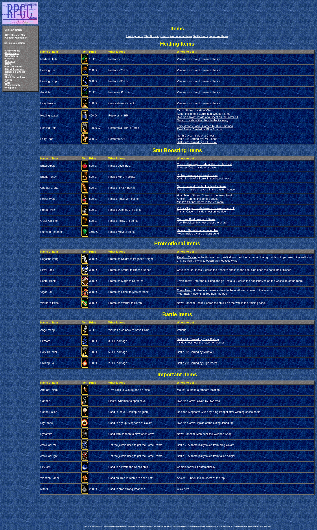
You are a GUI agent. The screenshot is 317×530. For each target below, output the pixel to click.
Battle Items (200, 36)
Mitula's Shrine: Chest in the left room (200, 202)
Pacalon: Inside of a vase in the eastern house (206, 189)
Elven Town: (184, 281)
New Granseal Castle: (190, 303)
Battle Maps (12, 53)
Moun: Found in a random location (198, 389)
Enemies (10, 61)
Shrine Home (12, 50)
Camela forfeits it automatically (196, 467)
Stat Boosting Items (156, 36)
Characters (11, 56)
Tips (7, 82)
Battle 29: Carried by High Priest (197, 363)
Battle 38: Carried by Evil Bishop (197, 138)
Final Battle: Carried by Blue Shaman (200, 129)
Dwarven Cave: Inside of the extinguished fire (205, 423)
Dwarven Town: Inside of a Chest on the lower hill (207, 117)
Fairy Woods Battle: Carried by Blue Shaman (205, 126)
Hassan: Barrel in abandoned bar (197, 230)
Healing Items (134, 36)
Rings (8, 74)
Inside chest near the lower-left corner (200, 342)
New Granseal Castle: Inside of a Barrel (202, 186)
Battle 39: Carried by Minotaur (195, 352)
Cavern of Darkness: (190, 269)
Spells (8, 79)
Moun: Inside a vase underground (198, 233)
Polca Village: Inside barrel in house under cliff (206, 208)
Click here (183, 489)
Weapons (10, 87)
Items (8, 64)
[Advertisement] (164, 505)
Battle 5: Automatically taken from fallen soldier (206, 456)
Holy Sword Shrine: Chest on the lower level (204, 195)
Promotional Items (181, 36)
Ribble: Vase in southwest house (197, 175)
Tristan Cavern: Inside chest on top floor (202, 211)
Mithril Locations (14, 69)
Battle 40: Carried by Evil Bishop (197, 142)
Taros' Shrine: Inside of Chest (195, 110)
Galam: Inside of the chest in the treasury (202, 120)
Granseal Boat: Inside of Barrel (196, 219)
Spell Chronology (15, 77)
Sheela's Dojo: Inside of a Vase (196, 167)
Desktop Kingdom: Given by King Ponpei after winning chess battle (218, 412)
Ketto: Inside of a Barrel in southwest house (204, 178)
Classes (9, 58)
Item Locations (13, 66)
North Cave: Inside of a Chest (195, 135)
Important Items (218, 36)
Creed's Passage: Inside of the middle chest (204, 164)
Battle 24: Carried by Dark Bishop (198, 339)
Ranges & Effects (15, 71)
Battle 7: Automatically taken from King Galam (205, 445)
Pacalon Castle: (187, 257)
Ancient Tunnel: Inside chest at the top (201, 478)
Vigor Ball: (183, 293)
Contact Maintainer (16, 37)
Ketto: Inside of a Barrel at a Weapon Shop (203, 113)
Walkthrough (12, 85)
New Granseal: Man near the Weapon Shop (204, 434)
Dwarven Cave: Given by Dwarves (198, 401)
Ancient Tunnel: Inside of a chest (197, 198)
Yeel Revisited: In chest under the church (202, 222)
